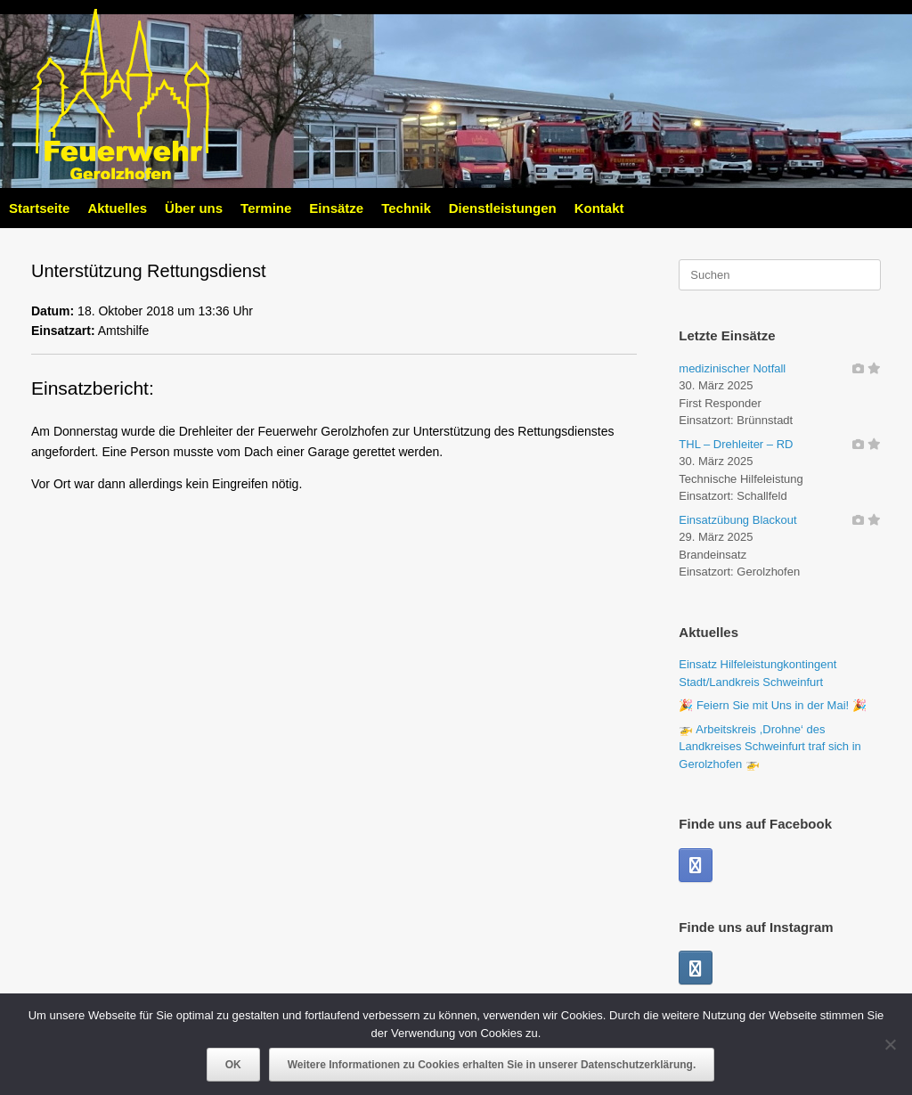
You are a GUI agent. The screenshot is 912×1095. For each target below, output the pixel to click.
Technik (406, 208)
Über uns (194, 208)
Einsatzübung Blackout (737, 520)
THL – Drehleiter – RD (736, 444)
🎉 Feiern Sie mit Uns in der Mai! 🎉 (772, 705)
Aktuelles (117, 208)
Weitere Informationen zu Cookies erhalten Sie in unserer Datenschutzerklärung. (492, 1064)
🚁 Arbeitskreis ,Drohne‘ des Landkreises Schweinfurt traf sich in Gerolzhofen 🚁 (769, 747)
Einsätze (336, 208)
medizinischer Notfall (732, 368)
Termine (265, 208)
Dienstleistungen (503, 208)
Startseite (39, 208)
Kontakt (599, 208)
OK (233, 1064)
